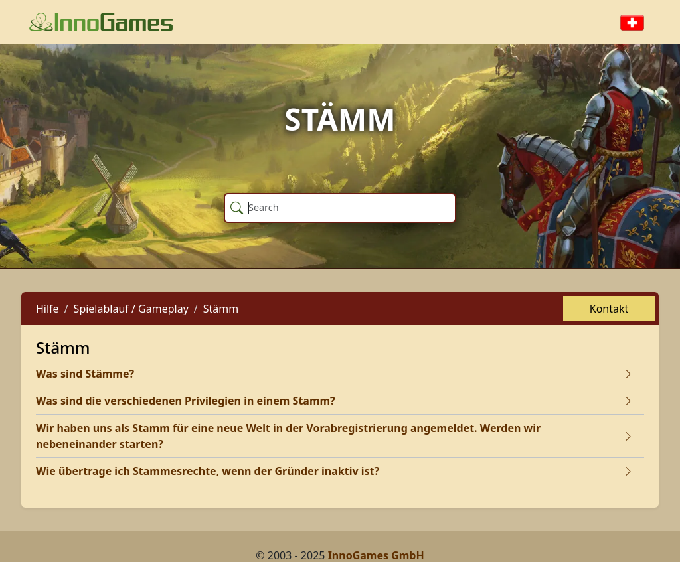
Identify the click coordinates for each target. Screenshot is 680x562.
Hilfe (47, 308)
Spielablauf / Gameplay (131, 308)
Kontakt (609, 308)
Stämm (220, 308)
